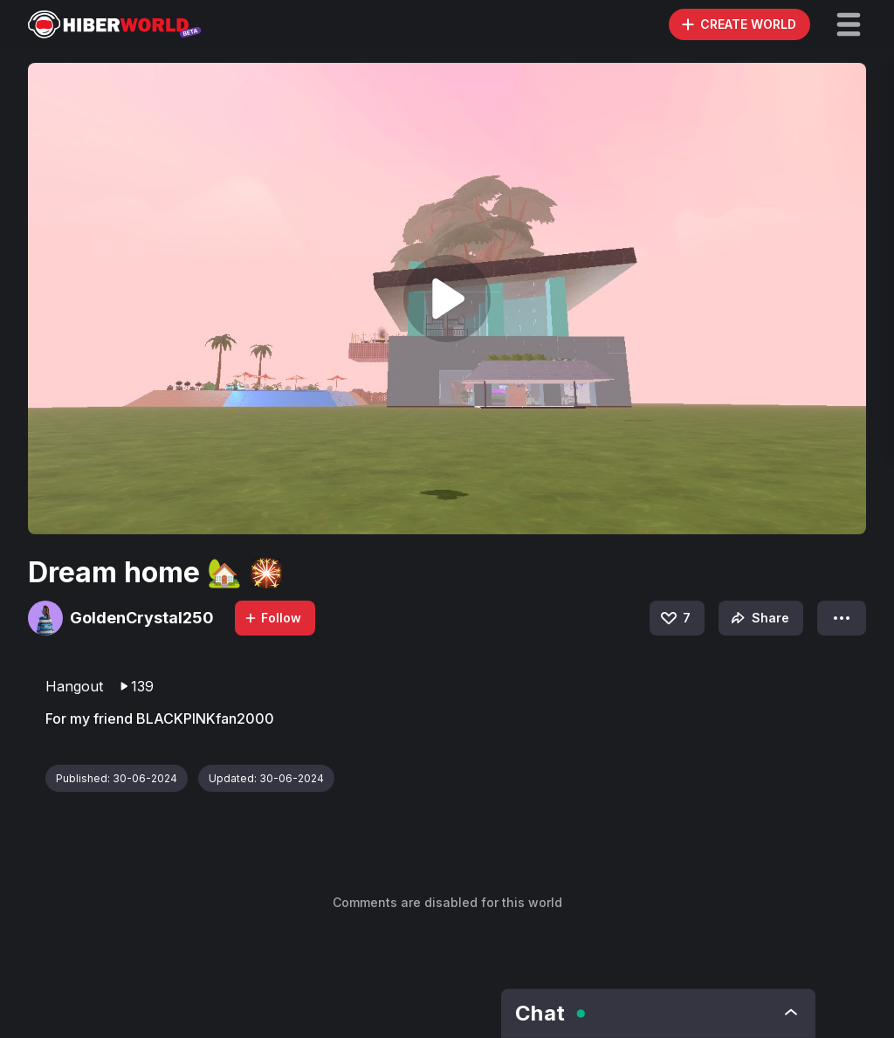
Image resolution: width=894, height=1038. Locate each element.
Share (758, 618)
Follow (272, 617)
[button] (848, 24)
